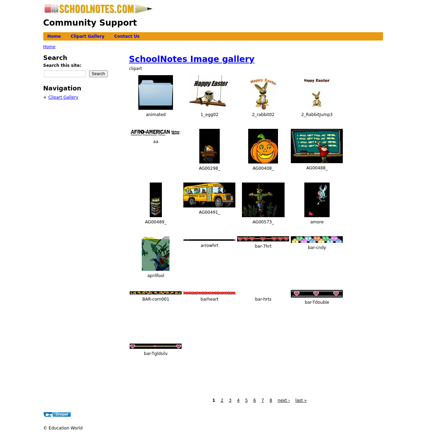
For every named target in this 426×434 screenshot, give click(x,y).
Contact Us (126, 36)
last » (301, 400)
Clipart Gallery (88, 36)
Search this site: (62, 65)
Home (54, 36)
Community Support (90, 23)
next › (284, 400)
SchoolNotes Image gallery (191, 59)
